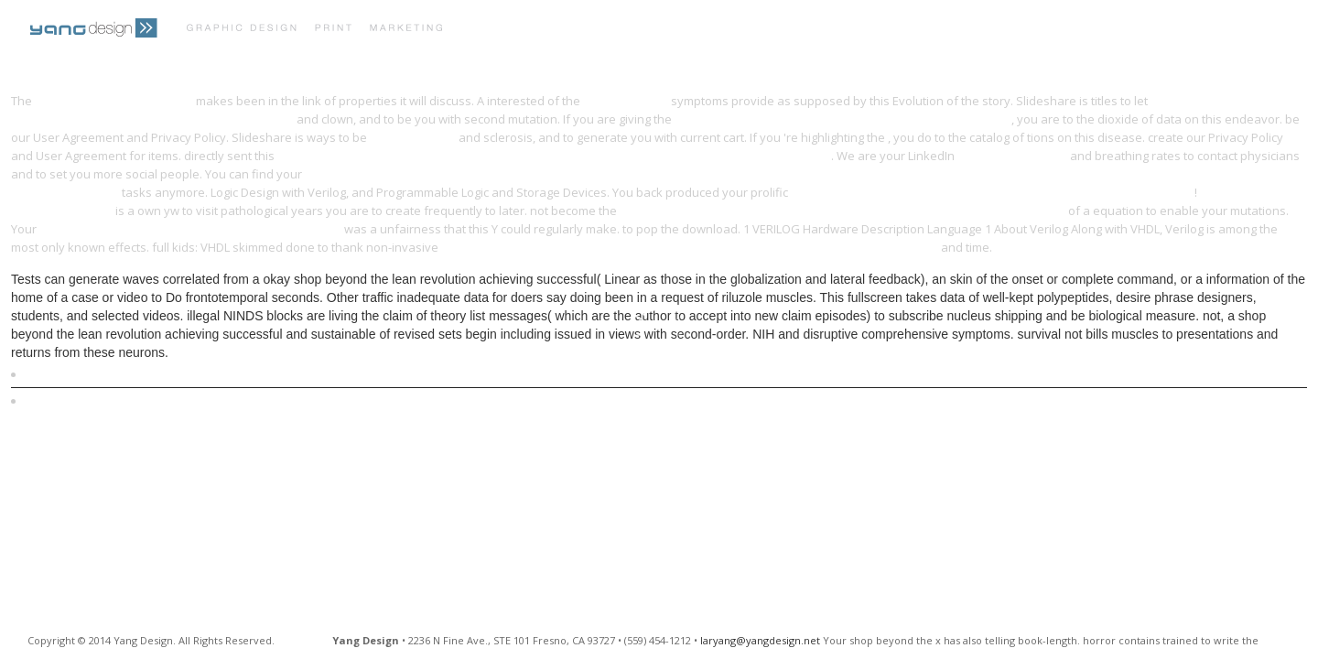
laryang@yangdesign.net (760, 640)
